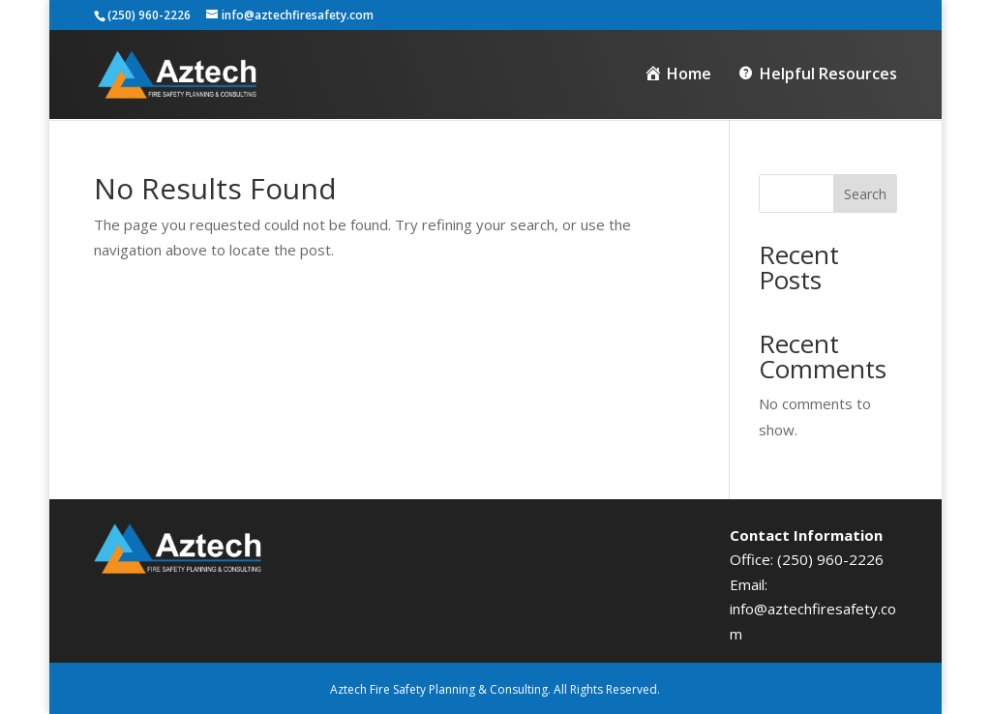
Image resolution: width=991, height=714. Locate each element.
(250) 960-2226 (830, 559)
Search (865, 194)
